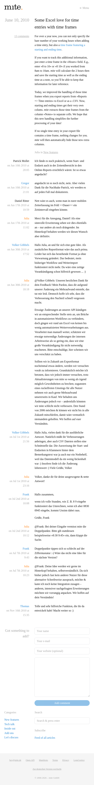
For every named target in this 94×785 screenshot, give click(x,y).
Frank (26, 494)
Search (38, 712)
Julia (26, 218)
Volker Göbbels (20, 244)
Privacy (65, 760)
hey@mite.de (15, 760)
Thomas (24, 606)
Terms (55, 760)
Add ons (9, 733)
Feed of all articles (45, 737)
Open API (30, 760)
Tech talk (9, 724)
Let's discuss (11, 737)
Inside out (9, 728)
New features (50, 152)
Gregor (25, 183)
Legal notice (79, 760)
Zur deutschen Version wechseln (47, 769)
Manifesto (43, 760)
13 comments (21, 36)
